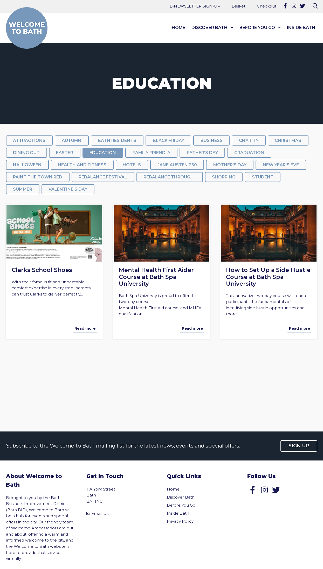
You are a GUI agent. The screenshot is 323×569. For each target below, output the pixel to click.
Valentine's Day (68, 189)
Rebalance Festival (103, 177)
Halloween (27, 164)
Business (212, 140)
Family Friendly (151, 152)
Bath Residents (117, 140)
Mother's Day (229, 164)
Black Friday (168, 140)
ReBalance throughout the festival (173, 177)
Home (178, 27)
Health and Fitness (82, 164)
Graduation (249, 152)
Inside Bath (301, 27)
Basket (238, 6)
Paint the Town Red (37, 177)
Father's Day (202, 152)
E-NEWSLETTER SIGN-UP (195, 6)
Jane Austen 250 (177, 164)
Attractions (29, 140)
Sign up (298, 446)
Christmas (288, 140)
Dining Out (26, 152)
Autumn (71, 140)
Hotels (132, 164)
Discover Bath (209, 27)
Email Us (99, 513)
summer (22, 189)
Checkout (266, 6)
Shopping (223, 177)
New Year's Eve (281, 164)
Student (262, 177)
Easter (64, 152)
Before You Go (257, 27)
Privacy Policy (180, 521)
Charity (248, 140)
